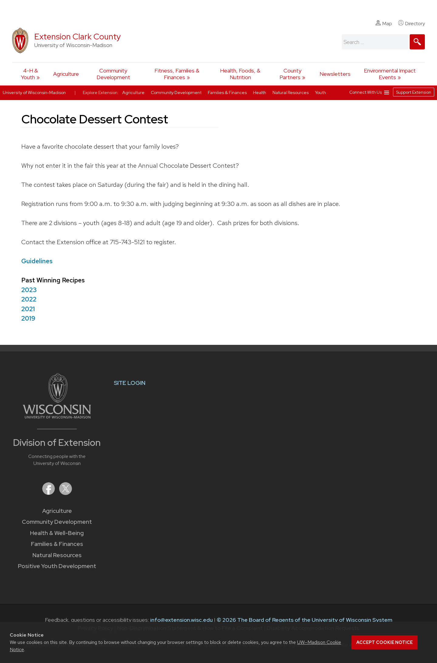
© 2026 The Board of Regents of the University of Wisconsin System (304, 619)
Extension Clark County (77, 36)
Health (260, 92)
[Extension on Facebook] (49, 493)
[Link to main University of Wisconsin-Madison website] (57, 416)
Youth (320, 92)
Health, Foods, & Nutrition (240, 74)
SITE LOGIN (129, 383)
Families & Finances (57, 544)
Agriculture (66, 73)
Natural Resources (57, 555)
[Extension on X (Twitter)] (65, 493)
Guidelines (37, 261)
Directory (411, 23)
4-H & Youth (29, 74)
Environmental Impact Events (390, 74)
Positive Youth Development (57, 566)
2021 (28, 309)
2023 (29, 290)
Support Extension (413, 92)
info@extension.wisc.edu (181, 619)
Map (383, 23)
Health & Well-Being (57, 533)
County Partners (290, 74)
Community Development (113, 74)
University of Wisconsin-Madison (34, 92)
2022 (28, 299)
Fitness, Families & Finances (176, 74)
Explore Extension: (101, 92)
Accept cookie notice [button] (384, 642)
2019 (28, 318)
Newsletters (335, 73)
